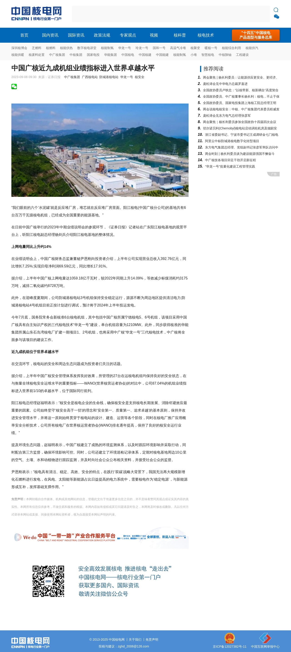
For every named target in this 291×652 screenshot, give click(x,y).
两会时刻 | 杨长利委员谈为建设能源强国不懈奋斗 (239, 154)
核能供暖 (17, 55)
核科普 (180, 35)
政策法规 (102, 35)
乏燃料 (36, 48)
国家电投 (93, 55)
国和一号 (159, 48)
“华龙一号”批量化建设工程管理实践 (230, 166)
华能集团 (110, 55)
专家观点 (128, 35)
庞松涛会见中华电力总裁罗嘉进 (225, 84)
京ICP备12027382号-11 (229, 646)
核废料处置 (37, 55)
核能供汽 (252, 48)
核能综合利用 (231, 48)
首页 (24, 35)
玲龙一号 (141, 48)
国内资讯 (50, 35)
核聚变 (195, 48)
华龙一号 (124, 48)
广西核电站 (90, 77)
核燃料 (50, 48)
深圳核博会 (19, 48)
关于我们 (135, 639)
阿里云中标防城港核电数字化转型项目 (232, 141)
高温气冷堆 (178, 48)
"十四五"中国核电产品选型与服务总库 (255, 35)
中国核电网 (117, 639)
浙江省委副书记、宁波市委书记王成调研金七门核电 (241, 134)
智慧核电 (207, 55)
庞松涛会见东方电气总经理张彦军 (227, 115)
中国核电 (127, 55)
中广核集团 (57, 55)
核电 (37, 14)
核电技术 (206, 35)
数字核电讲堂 (86, 48)
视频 (154, 35)
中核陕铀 (225, 55)
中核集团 (76, 55)
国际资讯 (76, 35)
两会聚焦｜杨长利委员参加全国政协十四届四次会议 (239, 122)
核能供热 (66, 48)
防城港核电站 (108, 77)
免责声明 (152, 639)
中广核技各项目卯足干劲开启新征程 (230, 160)
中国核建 (145, 55)
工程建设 (242, 55)
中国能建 (162, 55)
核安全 (139, 77)
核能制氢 (107, 48)
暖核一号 (211, 48)
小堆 (194, 55)
